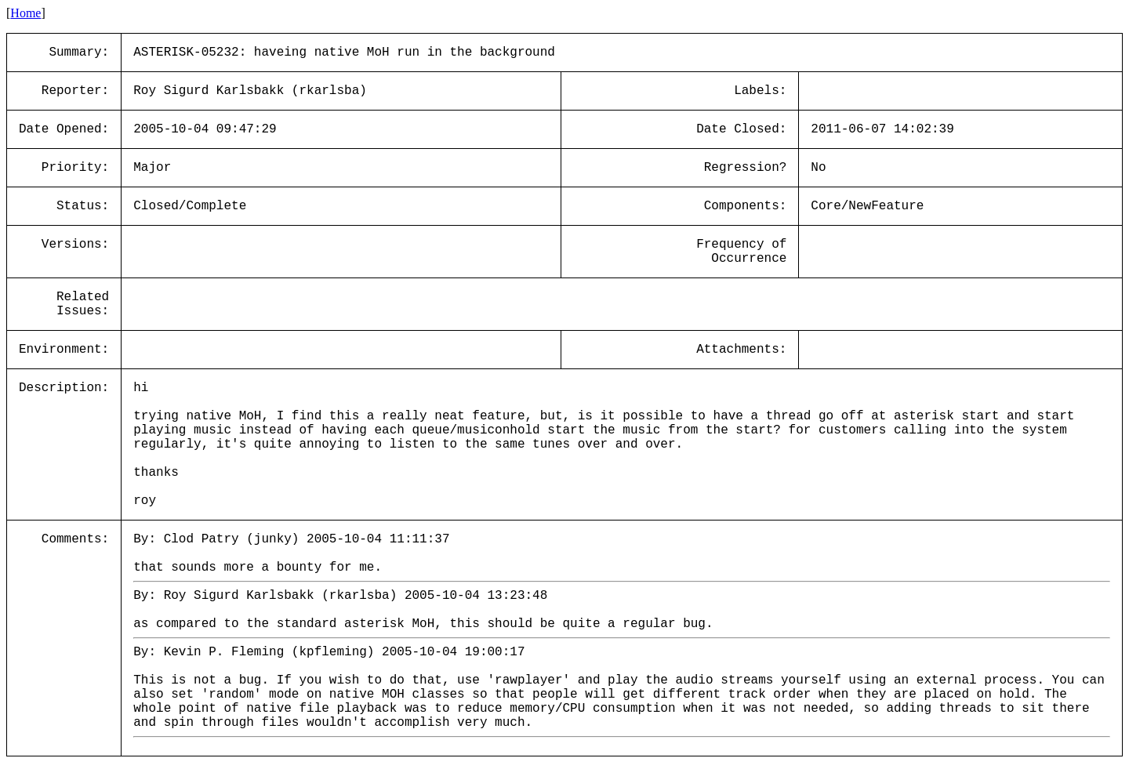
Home (25, 13)
